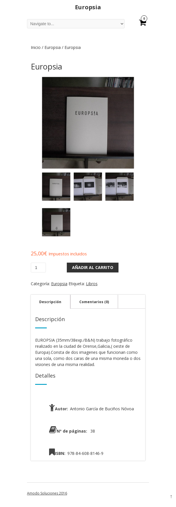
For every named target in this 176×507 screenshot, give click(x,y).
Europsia (52, 47)
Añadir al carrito (92, 267)
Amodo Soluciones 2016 (47, 493)
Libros (92, 283)
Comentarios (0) (94, 301)
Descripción (50, 301)
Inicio (36, 47)
